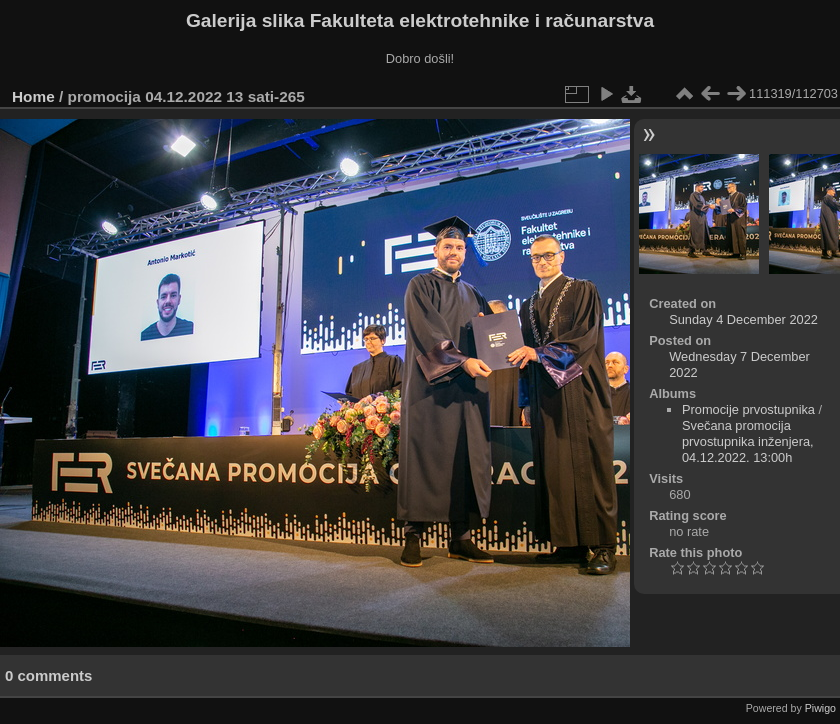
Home (33, 96)
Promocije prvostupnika (748, 409)
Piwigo (820, 708)
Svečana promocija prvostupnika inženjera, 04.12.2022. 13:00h (748, 441)
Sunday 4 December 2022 (743, 319)
